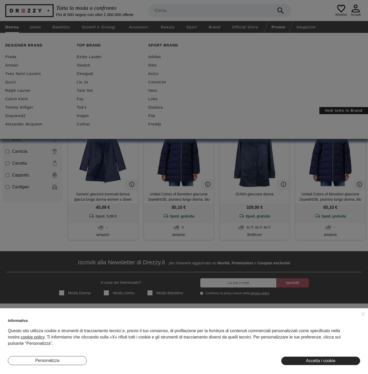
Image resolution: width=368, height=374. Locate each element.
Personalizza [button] (47, 360)
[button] (363, 314)
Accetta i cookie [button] (320, 360)
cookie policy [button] (32, 337)
